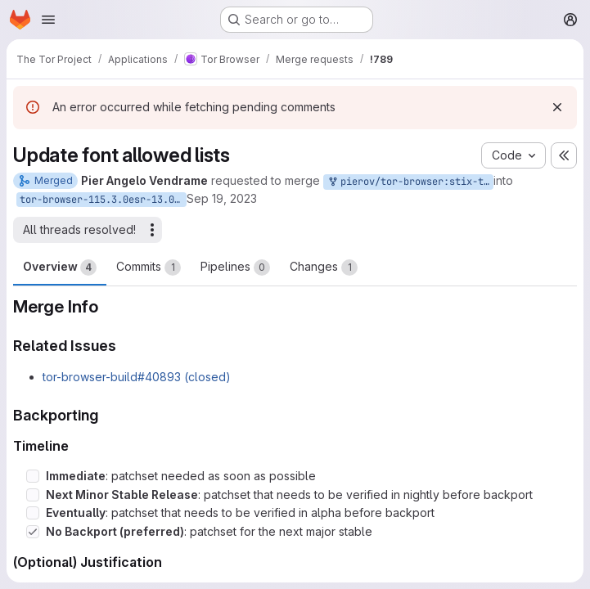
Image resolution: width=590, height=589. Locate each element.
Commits (148, 267)
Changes (324, 267)
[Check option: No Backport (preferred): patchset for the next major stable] (32, 531)
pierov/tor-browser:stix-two (410, 182)
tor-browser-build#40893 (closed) (137, 377)
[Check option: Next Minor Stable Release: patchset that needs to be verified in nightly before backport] (32, 494)
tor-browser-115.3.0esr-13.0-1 (103, 199)
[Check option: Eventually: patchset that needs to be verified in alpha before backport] (32, 512)
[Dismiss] (557, 107)
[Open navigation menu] (48, 20)
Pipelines (235, 267)
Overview (60, 267)
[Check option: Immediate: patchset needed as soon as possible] (32, 476)
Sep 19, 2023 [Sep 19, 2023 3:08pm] (222, 198)
